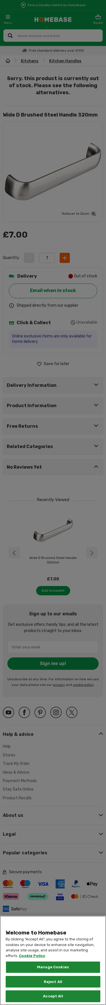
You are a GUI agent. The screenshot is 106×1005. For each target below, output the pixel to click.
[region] (53, 960)
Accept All (53, 996)
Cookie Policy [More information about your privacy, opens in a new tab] (32, 956)
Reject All (53, 982)
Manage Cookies (53, 967)
